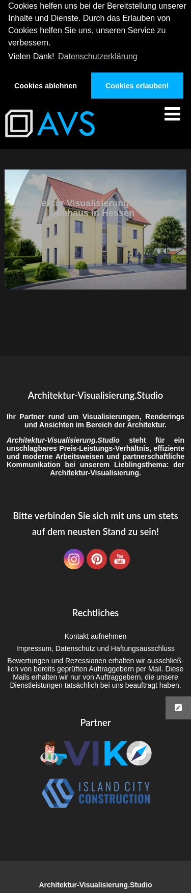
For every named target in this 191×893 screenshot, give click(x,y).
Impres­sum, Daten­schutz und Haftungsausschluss (95, 648)
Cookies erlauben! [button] (137, 86)
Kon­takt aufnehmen (95, 636)
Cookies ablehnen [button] (45, 86)
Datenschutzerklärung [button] (98, 56)
